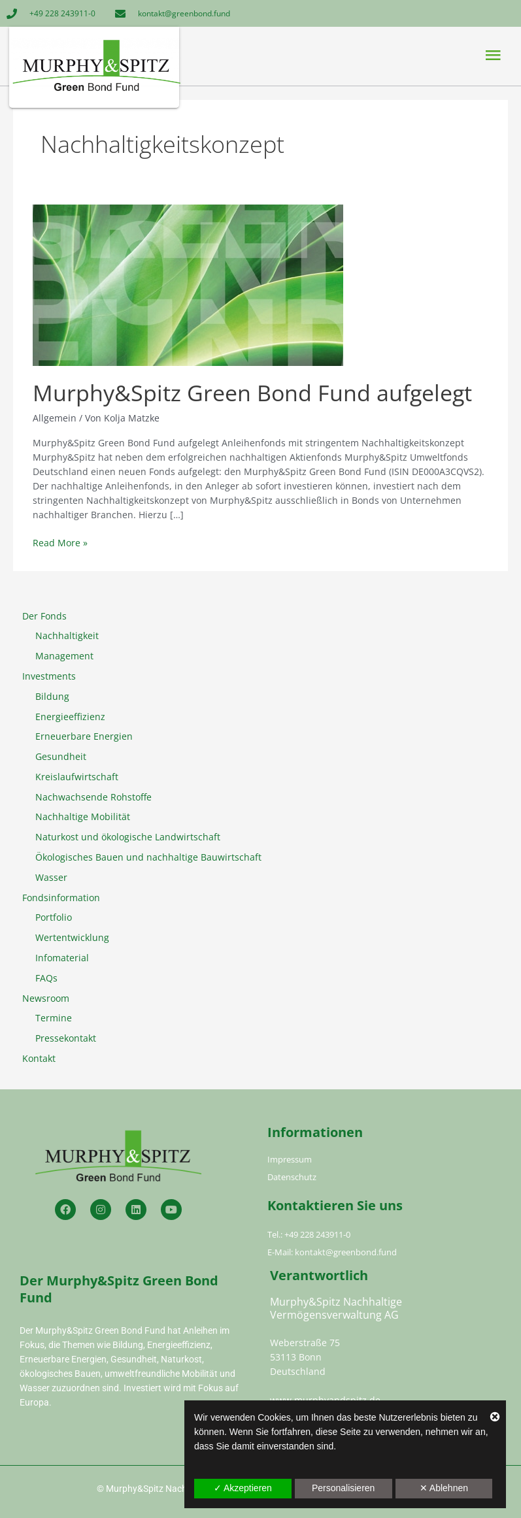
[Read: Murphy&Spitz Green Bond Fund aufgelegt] (188, 284)
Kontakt (39, 1058)
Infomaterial (62, 957)
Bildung (52, 696)
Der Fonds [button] (44, 616)
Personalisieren (343, 1488)
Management (64, 656)
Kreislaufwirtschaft (76, 776)
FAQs (46, 978)
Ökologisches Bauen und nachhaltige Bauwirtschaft (148, 857)
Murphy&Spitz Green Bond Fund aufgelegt (252, 393)
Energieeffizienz (70, 716)
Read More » (60, 542)
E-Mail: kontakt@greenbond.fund (332, 1252)
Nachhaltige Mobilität (82, 816)
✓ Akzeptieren (243, 1488)
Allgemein (54, 418)
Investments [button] (49, 676)
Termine (53, 1018)
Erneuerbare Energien (84, 736)
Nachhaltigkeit (67, 635)
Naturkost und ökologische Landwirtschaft (127, 837)
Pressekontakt (65, 1038)
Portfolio (53, 917)
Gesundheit (60, 756)
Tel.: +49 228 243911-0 (308, 1234)
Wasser (51, 877)
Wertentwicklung (72, 937)
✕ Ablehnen (444, 1488)
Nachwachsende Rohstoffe (93, 797)
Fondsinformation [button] (61, 897)
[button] (382, 55)
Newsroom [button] (45, 998)
